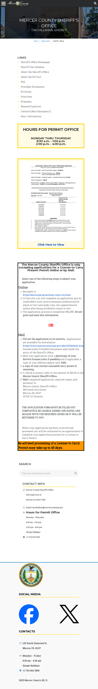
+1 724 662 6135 (33, 537)
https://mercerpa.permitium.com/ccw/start (47, 294)
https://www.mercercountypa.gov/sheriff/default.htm (53, 345)
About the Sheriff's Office (35, 71)
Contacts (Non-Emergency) (36, 111)
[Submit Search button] (75, 473)
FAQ (23, 81)
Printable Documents (32, 86)
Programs (26, 101)
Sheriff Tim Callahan (32, 66)
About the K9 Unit (31, 76)
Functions (26, 96)
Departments (45, 41)
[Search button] (95, 3)
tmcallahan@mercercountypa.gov (47, 507)
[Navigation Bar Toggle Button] (3, 3)
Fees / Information (31, 116)
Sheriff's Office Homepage (35, 62)
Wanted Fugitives (31, 106)
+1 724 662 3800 (31, 670)
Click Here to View (51, 244)
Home (36, 41)
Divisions (26, 91)
